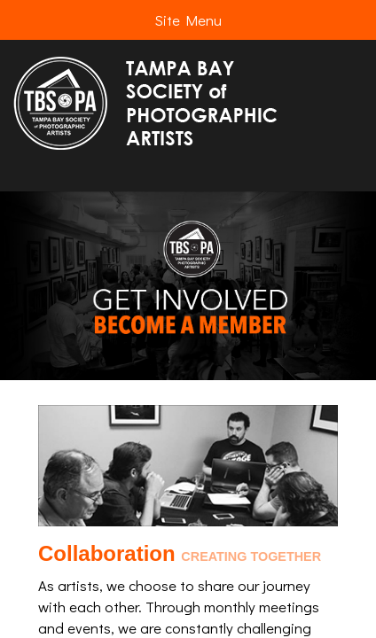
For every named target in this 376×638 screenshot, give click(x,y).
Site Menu (188, 19)
